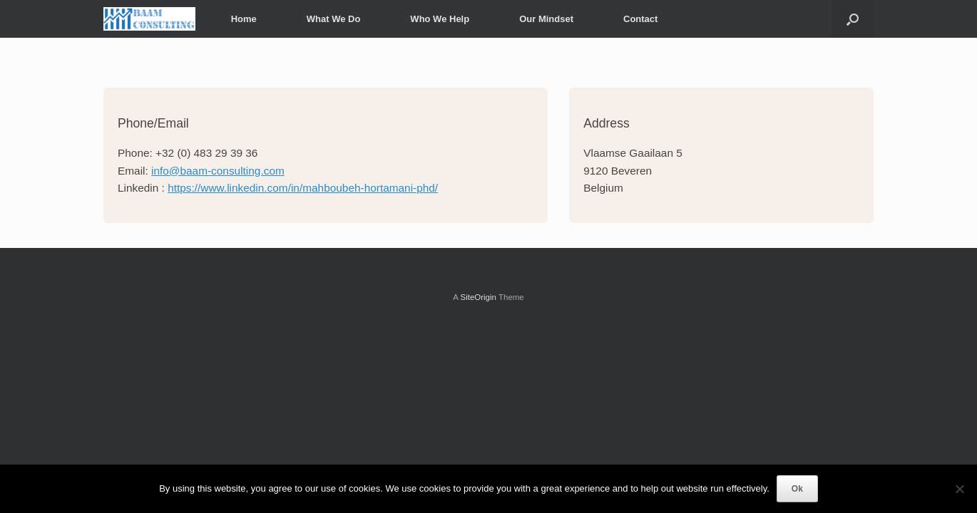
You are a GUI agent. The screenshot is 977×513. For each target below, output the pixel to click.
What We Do (334, 19)
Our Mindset (546, 19)
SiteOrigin (478, 297)
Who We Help (439, 19)
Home (244, 19)
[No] (959, 489)
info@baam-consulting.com (218, 171)
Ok (797, 489)
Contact (640, 19)
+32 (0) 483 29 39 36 (206, 153)
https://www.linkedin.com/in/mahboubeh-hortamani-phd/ (303, 188)
